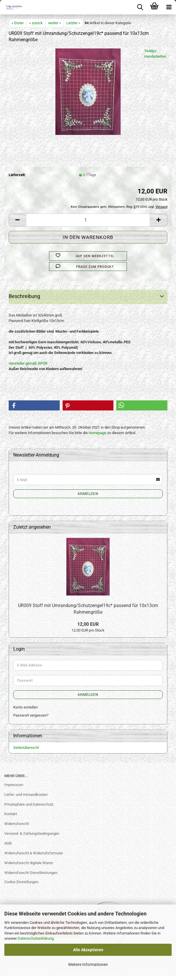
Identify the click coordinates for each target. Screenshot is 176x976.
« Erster (18, 23)
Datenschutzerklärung (36, 938)
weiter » (54, 23)
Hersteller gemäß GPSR (28, 363)
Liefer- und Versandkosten (26, 794)
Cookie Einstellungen (21, 882)
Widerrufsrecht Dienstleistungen (30, 873)
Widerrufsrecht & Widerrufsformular (33, 853)
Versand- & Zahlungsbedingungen (31, 833)
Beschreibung (24, 296)
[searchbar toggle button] (140, 7)
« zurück (36, 23)
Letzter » (73, 23)
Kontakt (10, 814)
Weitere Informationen (88, 964)
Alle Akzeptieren (88, 949)
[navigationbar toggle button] (169, 7)
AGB (8, 843)
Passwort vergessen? (30, 715)
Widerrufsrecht (16, 824)
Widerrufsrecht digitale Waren (28, 863)
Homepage (97, 433)
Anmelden (88, 494)
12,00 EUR (88, 624)
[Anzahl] (88, 220)
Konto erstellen (25, 707)
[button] (17, 220)
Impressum (13, 785)
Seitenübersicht (26, 747)
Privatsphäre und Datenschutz (28, 804)
